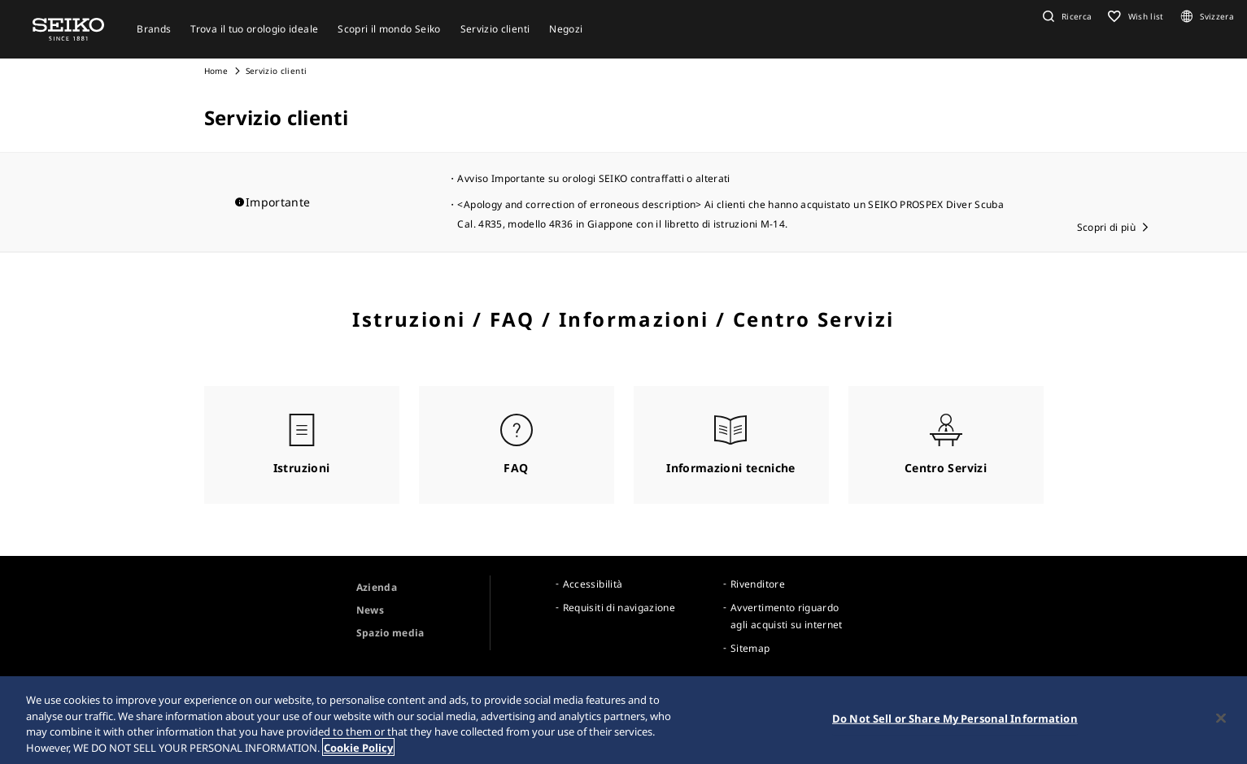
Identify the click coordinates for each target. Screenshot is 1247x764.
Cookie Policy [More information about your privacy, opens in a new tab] (358, 751)
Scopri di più (1106, 227)
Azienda (376, 587)
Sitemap (750, 648)
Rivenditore (757, 584)
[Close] (1221, 722)
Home (216, 70)
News (370, 610)
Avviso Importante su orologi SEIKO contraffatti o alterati (593, 178)
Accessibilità (593, 584)
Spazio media (390, 633)
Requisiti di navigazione (619, 607)
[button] (1065, 16)
